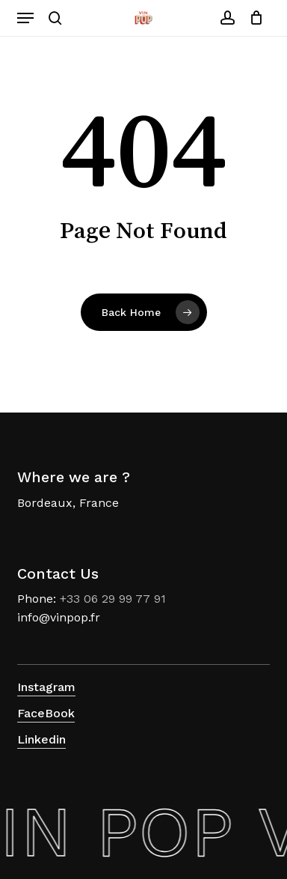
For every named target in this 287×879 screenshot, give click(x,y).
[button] (25, 17)
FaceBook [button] (46, 713)
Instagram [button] (46, 687)
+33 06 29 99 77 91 (113, 598)
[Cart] (253, 18)
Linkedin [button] (41, 739)
